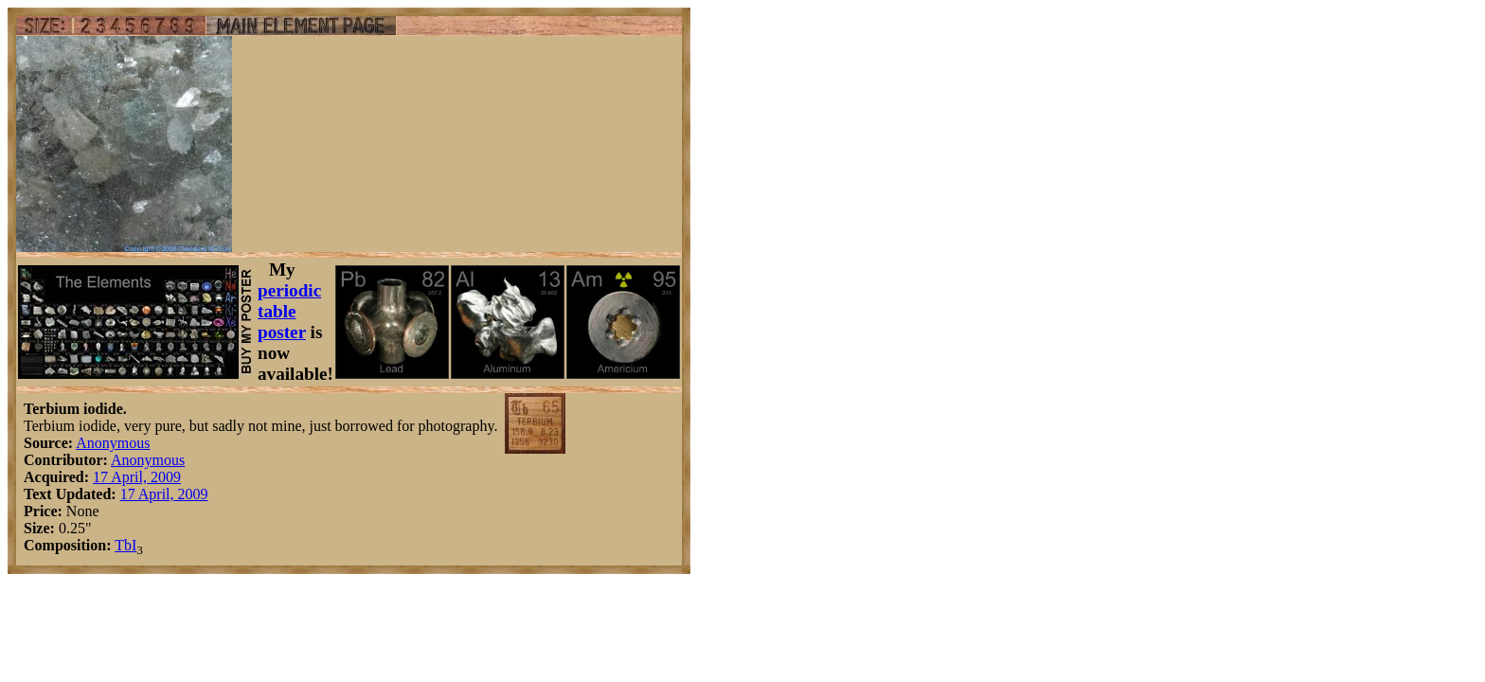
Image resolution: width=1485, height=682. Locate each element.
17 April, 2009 (137, 477)
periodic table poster (289, 311)
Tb (123, 545)
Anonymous (113, 443)
